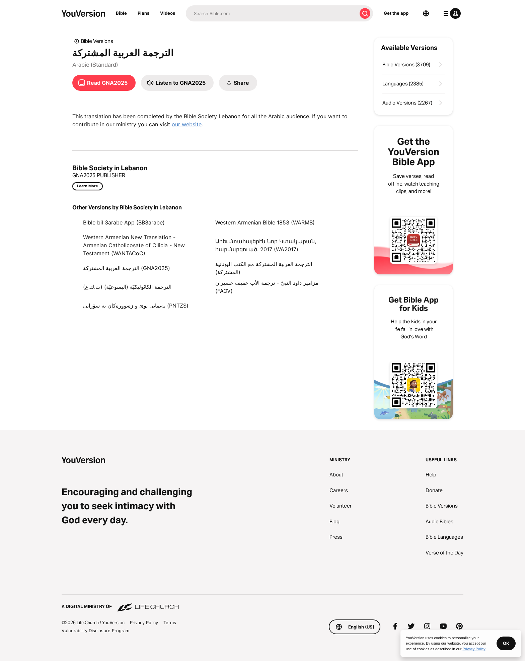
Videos (167, 13)
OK (506, 643)
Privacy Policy (144, 622)
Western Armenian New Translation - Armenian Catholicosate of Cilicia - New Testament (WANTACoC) (134, 245)
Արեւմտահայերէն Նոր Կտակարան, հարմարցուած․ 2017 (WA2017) (265, 245)
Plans (143, 13)
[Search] (271, 13)
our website (187, 124)
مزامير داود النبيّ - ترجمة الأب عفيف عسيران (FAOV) (266, 286)
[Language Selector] (426, 13)
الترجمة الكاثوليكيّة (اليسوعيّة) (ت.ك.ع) (127, 286)
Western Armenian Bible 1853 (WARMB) (265, 222)
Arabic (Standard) (95, 64)
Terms (169, 622)
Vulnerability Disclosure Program (95, 630)
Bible (121, 13)
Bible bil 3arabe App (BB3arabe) (124, 222)
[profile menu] (450, 13)
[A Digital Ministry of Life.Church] (262, 603)
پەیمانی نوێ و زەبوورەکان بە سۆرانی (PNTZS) (136, 305)
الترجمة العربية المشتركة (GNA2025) (126, 268)
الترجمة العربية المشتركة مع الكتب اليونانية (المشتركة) (263, 268)
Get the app (396, 13)
